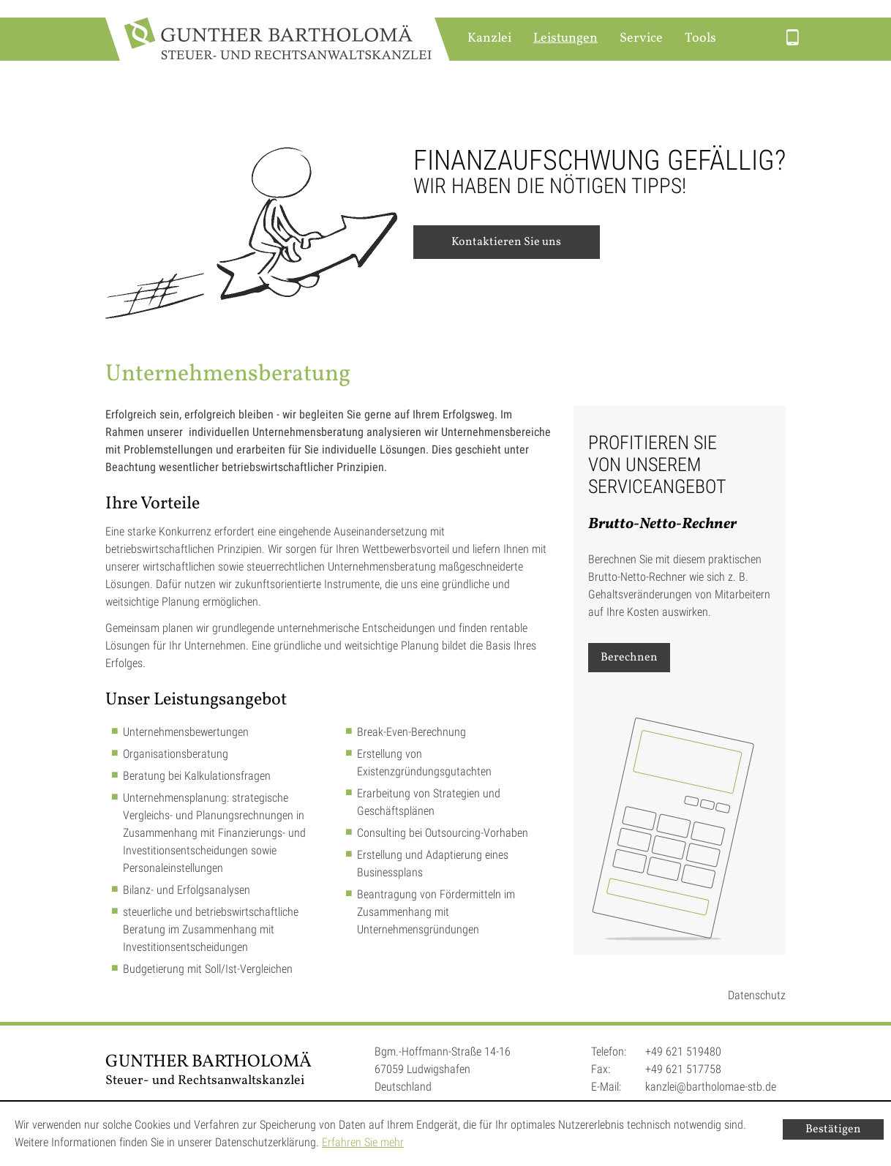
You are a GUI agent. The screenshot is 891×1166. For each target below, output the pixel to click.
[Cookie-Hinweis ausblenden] (833, 1129)
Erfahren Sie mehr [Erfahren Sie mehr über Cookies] (363, 1142)
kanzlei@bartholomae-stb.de (710, 1087)
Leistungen (565, 38)
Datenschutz (757, 995)
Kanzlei (489, 38)
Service (641, 38)
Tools (700, 38)
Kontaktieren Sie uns (506, 242)
